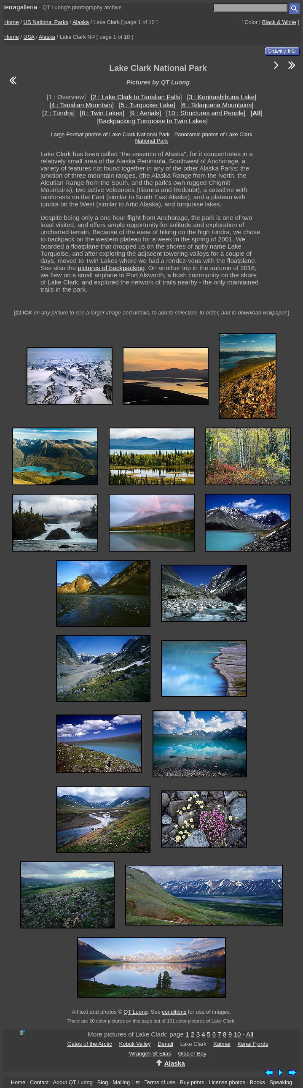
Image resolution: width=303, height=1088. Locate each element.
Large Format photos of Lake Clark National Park (110, 134)
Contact (39, 1082)
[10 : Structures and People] (205, 112)
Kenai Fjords (252, 1044)
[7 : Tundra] (58, 112)
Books (257, 1082)
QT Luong (135, 1012)
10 (237, 1034)
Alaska (80, 22)
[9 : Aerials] (145, 112)
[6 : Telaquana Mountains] (217, 104)
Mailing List (126, 1082)
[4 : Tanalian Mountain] (81, 104)
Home (11, 22)
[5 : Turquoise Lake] (147, 104)
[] (257, 112)
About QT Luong (72, 1082)
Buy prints (192, 1082)
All (249, 1034)
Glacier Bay (192, 1053)
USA (29, 37)
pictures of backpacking (111, 267)
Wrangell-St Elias (150, 1053)
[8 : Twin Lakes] (102, 112)
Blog (102, 1082)
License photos (227, 1082)
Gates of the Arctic (89, 1044)
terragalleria (20, 7)
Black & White (279, 22)
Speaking (280, 1082)
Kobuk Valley (134, 1044)
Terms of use (159, 1082)
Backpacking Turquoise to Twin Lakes (152, 120)
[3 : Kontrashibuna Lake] (222, 96)
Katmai (221, 1044)
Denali (165, 1044)
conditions (174, 1012)
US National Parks (46, 22)
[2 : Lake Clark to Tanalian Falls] (136, 96)
